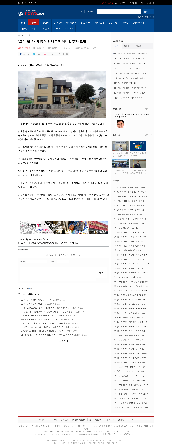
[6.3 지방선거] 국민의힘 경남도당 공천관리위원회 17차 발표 (140, 326)
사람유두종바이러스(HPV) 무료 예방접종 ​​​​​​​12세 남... (43, 331)
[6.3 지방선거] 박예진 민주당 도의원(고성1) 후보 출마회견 (139, 344)
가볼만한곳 (45, 23)
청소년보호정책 (95, 419)
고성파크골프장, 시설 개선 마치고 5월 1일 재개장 (43, 323)
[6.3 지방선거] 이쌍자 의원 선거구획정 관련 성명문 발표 (138, 362)
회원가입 (90, 11)
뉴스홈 (22, 23)
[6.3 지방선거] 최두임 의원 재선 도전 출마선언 (135, 349)
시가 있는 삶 (99, 23)
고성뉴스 (33, 23)
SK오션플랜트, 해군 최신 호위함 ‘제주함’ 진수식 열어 (137, 385)
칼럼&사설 (113, 23)
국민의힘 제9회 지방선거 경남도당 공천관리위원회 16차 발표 (140, 389)
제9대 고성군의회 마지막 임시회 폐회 (128, 98)
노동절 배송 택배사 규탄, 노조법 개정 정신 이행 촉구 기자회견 (140, 317)
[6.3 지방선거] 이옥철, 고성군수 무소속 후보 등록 (120, 154)
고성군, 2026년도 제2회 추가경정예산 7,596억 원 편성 (45, 307)
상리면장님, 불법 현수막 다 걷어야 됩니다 (133, 407)
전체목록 (145, 108)
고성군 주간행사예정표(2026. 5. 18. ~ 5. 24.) (138, 154)
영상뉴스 (46, 29)
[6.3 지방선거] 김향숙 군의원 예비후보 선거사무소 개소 (135, 88)
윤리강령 (64, 419)
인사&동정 (58, 23)
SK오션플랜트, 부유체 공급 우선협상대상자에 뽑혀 (136, 281)
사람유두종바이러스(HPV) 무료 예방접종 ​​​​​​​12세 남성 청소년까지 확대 (142, 393)
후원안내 (53, 419)
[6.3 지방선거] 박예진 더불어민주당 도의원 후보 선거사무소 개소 (139, 93)
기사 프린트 (62, 54)
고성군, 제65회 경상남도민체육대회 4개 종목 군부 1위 (45, 327)
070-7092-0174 (46, 434)
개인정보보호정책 (78, 419)
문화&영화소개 (138, 23)
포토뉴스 (57, 29)
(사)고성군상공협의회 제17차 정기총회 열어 (40, 319)
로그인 (80, 11)
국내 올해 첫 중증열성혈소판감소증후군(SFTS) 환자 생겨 (138, 403)
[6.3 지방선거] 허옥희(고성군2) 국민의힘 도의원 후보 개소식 (140, 358)
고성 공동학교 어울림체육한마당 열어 (131, 340)
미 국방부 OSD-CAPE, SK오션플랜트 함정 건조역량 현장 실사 (137, 58)
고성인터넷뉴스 (24, 48)
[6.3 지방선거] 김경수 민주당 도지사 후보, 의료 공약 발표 (139, 331)
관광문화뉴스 (86, 23)
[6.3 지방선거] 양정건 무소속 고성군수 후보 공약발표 (137, 353)
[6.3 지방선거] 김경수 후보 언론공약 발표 (133, 299)
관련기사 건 (96, 48)
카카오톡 (48, 54)
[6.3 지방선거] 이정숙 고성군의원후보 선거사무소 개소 (138, 259)
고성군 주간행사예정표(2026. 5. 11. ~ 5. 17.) (134, 250)
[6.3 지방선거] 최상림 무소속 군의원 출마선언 (134, 254)
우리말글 (35, 29)
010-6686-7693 (68, 434)
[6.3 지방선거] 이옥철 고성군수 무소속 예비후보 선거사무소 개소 (141, 313)
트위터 (36, 54)
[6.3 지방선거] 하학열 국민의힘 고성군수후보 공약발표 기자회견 (141, 272)
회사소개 (42, 419)
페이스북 (24, 54)
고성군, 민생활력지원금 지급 (34, 303)
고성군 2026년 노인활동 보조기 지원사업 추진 (41, 315)
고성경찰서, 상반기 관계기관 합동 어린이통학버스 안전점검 (47, 335)
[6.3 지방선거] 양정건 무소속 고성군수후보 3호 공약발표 (138, 268)
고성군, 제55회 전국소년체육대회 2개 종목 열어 (132, 73)
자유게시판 (69, 29)
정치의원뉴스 (71, 23)
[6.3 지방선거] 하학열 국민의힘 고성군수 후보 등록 (133, 63)
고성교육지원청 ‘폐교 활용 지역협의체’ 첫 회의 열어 (133, 78)
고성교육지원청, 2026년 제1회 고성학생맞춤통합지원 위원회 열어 (142, 367)
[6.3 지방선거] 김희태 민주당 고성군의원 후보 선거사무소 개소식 (139, 53)
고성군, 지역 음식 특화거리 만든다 (36, 299)
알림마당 (23, 29)
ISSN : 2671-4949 (145, 16)
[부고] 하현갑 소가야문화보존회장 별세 (125, 3)
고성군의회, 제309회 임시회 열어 (129, 277)
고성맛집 (124, 23)
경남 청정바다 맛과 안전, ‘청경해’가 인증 (132, 286)
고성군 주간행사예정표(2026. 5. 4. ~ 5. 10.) (134, 322)
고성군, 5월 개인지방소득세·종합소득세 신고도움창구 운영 (47, 311)
